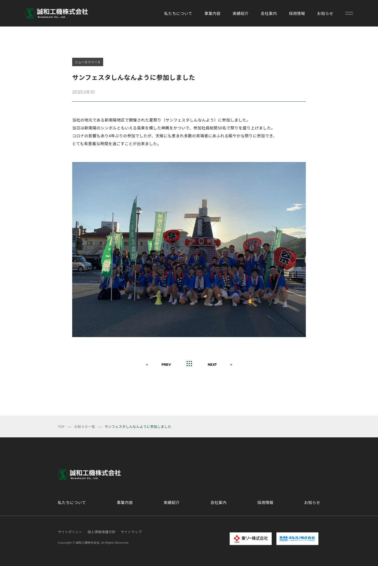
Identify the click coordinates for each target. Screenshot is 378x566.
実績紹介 (241, 13)
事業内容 (212, 13)
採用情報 (297, 13)
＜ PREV (158, 364)
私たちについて (178, 13)
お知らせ (325, 13)
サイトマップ (131, 531)
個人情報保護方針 (101, 531)
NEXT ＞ (220, 364)
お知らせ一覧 (84, 426)
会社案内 (269, 13)
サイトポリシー (70, 531)
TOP (61, 426)
